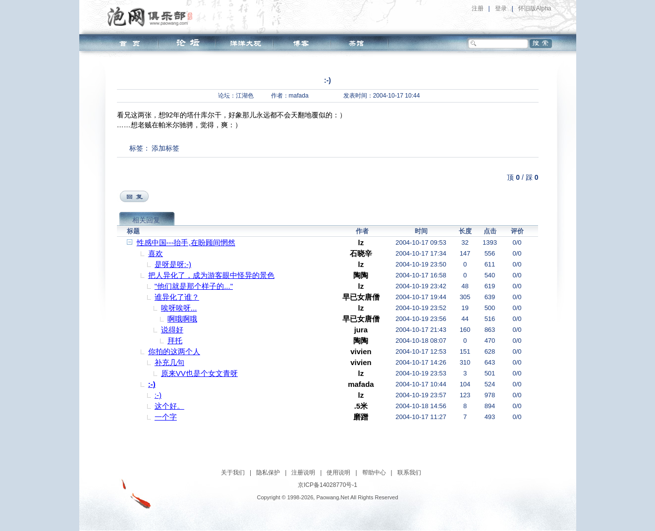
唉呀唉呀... (179, 308)
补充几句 (169, 362)
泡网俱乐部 (152, 16)
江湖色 (245, 95)
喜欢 (155, 253)
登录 (501, 8)
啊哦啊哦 (182, 319)
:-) (152, 384)
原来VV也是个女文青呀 (199, 373)
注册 (478, 8)
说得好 (172, 329)
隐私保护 (268, 472)
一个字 (166, 417)
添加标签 (165, 148)
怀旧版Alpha (534, 8)
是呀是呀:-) (173, 264)
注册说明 (303, 472)
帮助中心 (374, 472)
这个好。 (169, 406)
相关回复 (146, 220)
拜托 (174, 340)
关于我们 (233, 472)
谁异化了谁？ (177, 297)
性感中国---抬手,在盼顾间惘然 (186, 242)
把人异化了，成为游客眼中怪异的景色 (211, 275)
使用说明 (338, 472)
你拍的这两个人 (174, 351)
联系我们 (409, 472)
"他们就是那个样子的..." (194, 286)
